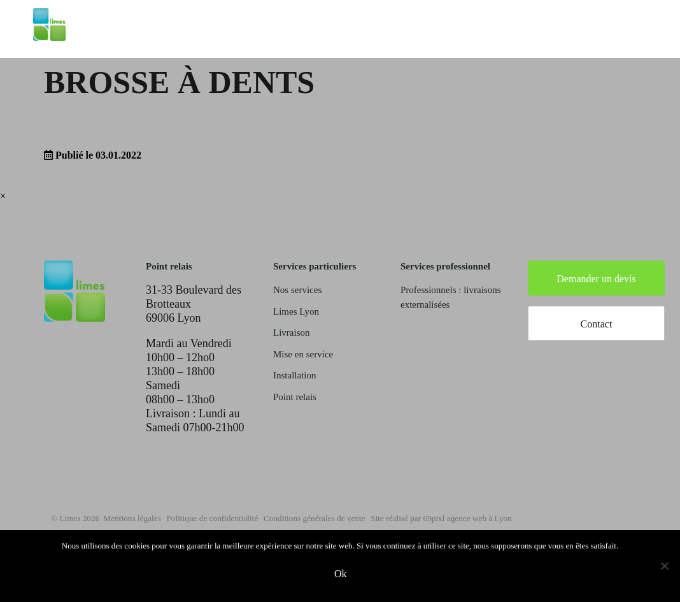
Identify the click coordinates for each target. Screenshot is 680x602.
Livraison (291, 332)
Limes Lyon (296, 311)
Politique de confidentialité (257, 518)
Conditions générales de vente (390, 518)
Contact (597, 324)
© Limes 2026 (78, 518)
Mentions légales (150, 518)
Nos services (297, 290)
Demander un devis (595, 278)
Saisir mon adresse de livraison (498, 39)
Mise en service (303, 354)
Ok (343, 576)
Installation (294, 375)
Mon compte (617, 39)
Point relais (294, 397)
